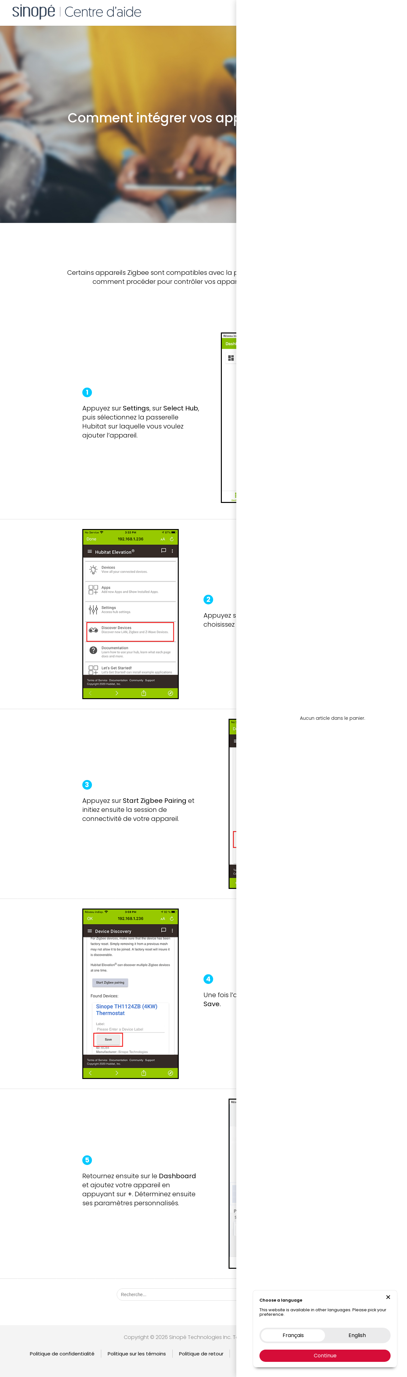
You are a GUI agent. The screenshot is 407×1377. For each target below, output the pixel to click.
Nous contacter (358, 11)
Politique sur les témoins (137, 1353)
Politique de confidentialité (62, 1353)
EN (399, 11)
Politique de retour (201, 1353)
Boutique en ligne (310, 11)
